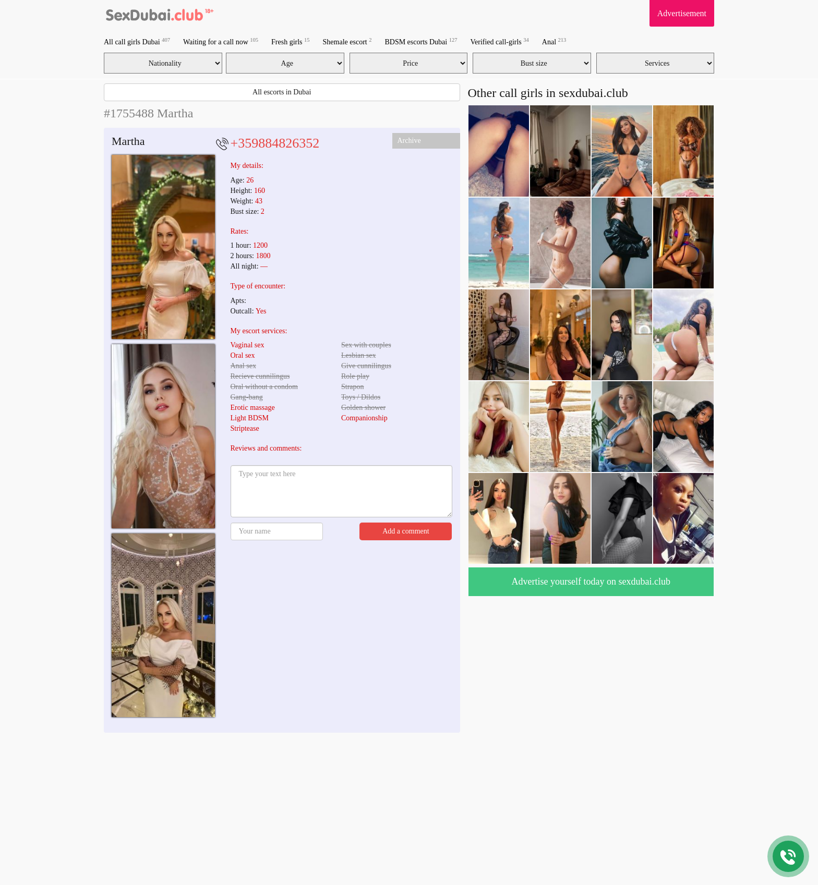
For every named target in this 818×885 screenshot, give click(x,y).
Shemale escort (347, 41)
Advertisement (681, 13)
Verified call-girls (499, 41)
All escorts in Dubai (281, 92)
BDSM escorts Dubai (420, 41)
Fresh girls (290, 41)
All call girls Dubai (137, 41)
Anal (554, 41)
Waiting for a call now (220, 41)
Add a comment (405, 531)
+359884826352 (275, 143)
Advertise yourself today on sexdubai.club (591, 581)
